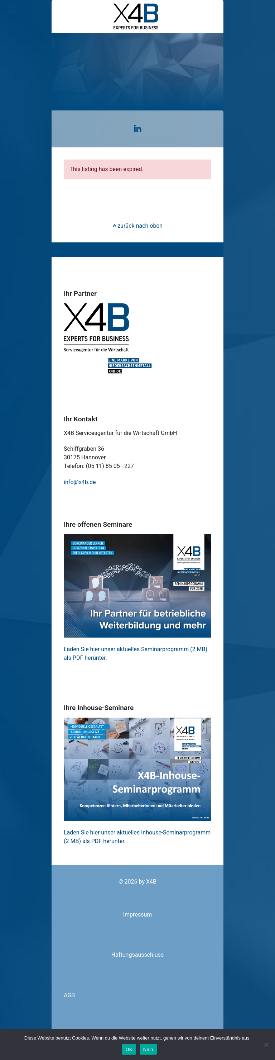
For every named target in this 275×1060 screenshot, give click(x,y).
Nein (148, 1049)
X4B (151, 881)
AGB (69, 995)
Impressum (137, 914)
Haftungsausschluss (137, 955)
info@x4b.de (80, 482)
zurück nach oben (137, 226)
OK (128, 1049)
